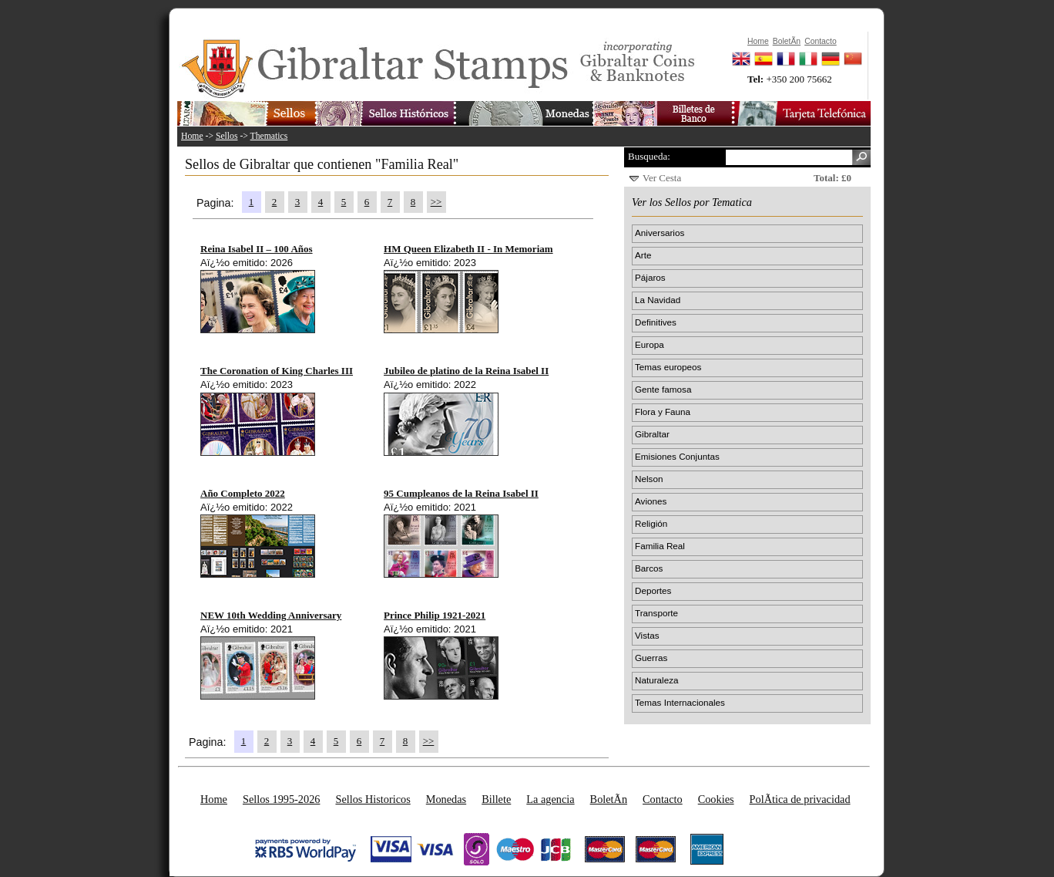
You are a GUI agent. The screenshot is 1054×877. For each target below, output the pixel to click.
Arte (643, 255)
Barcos (649, 568)
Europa (649, 344)
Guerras (651, 658)
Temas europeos (668, 367)
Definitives (655, 322)
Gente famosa (663, 389)
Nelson (649, 479)
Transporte (656, 613)
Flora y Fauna (662, 411)
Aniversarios (659, 233)
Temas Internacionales (680, 702)
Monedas (446, 799)
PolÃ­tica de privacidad (800, 799)
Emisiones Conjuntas (677, 456)
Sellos (227, 136)
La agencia (550, 799)
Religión (651, 523)
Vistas (647, 635)
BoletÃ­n (608, 799)
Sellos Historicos (372, 799)
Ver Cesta (662, 178)
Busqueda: (649, 156)
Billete (496, 799)
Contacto (663, 799)
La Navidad (657, 300)
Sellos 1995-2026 (281, 799)
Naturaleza (657, 680)
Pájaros (650, 277)
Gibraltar (652, 434)
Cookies (716, 799)
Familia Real (660, 546)
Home (192, 136)
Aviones (650, 501)
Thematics (269, 136)
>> (436, 201)
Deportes (653, 590)
